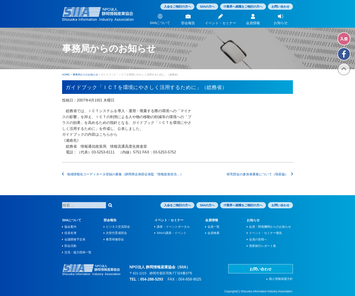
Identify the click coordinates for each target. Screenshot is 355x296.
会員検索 (214, 233)
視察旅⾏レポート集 (262, 246)
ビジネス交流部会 (118, 226)
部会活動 (70, 246)
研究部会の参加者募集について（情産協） (260, 174)
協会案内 (70, 226)
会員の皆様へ (258, 239)
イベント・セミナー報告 (265, 233)
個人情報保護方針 (281, 279)
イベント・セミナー (169, 220)
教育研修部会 (115, 239)
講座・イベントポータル (173, 226)
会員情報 (211, 220)
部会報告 (110, 220)
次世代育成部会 (116, 233)
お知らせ (253, 220)
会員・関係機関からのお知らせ (270, 226)
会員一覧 (214, 226)
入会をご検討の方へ (177, 6)
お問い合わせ (280, 6)
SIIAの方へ (207, 6)
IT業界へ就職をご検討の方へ (243, 6)
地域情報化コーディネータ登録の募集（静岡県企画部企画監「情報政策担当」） (122, 174)
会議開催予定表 (74, 239)
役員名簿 (70, 233)
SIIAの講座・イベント (172, 233)
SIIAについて (71, 220)
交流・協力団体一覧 (77, 252)
